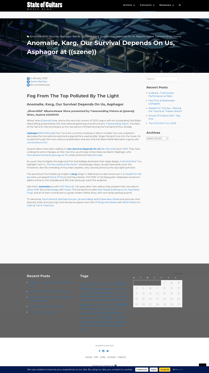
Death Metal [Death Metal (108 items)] (102, 293)
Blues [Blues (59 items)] (110, 289)
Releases (165, 5)
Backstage (52, 189)
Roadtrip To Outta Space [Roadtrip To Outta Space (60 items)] (91, 318)
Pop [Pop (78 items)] (117, 309)
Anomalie (36, 36)
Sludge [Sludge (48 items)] (115, 322)
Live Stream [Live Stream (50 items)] (111, 305)
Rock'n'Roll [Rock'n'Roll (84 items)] (119, 317)
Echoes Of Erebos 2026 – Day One (47, 306)
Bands (76, 36)
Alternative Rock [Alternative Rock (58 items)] (108, 284)
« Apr (136, 312)
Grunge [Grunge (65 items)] (124, 296)
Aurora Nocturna (37, 142)
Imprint (122, 357)
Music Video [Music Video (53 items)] (98, 309)
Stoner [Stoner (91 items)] (123, 321)
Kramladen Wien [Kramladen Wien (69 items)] (97, 305)
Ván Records (108, 149)
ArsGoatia (97, 155)
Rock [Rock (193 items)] (107, 317)
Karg (96, 36)
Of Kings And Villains (106, 202)
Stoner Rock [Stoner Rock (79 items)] (87, 325)
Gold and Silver (128, 161)
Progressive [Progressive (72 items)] (86, 313)
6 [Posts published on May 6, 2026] (150, 288)
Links (102, 357)
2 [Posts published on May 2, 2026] (171, 282)
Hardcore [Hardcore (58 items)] (84, 300)
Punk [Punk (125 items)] (115, 313)
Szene (150, 36)
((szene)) (47, 120)
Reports (140, 36)
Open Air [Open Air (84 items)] (109, 309)
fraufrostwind (49, 199)
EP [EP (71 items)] (88, 296)
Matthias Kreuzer (67, 199)
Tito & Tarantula (45, 205)
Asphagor (66, 36)
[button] (180, 5)
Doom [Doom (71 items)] (114, 293)
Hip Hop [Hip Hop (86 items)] (121, 299)
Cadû (30, 205)
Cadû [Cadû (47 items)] (116, 289)
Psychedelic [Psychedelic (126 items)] (101, 313)
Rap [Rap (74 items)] (121, 313)
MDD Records (46, 133)
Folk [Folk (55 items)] (106, 296)
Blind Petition (130, 202)
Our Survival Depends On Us (117, 36)
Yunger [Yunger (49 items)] (83, 329)
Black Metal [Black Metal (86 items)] (101, 288)
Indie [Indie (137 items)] (84, 305)
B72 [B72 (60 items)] (91, 289)
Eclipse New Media (109, 199)
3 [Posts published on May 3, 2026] (178, 282)
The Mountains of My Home (62, 164)
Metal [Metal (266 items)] (121, 304)
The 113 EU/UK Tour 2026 (162, 123)
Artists (127, 5)
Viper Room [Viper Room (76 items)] (117, 325)
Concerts (146, 5)
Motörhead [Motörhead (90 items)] (87, 309)
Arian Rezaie (103, 189)
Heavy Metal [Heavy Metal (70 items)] (109, 300)
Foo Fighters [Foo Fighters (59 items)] (114, 296)
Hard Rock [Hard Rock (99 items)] (95, 299)
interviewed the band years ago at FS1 (47, 155)
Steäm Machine (38, 81)
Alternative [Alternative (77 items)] (94, 284)
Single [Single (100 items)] (109, 321)
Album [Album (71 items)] (83, 284)
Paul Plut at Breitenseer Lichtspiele (48, 291)
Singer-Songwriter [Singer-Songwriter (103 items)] (92, 321)
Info (96, 357)
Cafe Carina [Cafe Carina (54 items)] (123, 289)
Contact (111, 357)
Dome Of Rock (58, 177)
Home (88, 357)
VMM (125, 149)
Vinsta (67, 189)
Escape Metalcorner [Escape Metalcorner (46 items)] (97, 297)
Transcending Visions (168, 36)
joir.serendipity (85, 199)
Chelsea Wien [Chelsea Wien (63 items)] (86, 293)
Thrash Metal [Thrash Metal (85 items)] (102, 325)
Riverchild (33, 189)
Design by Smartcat (104, 366)
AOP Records (51, 36)
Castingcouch (119, 189)
